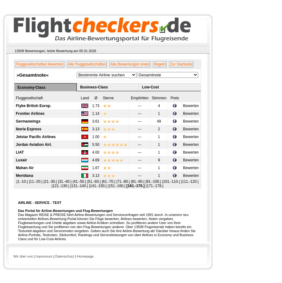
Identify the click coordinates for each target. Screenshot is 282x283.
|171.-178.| (154, 186)
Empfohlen (139, 98)
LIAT (20, 152)
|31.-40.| (65, 181)
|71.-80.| (123, 181)
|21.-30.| (50, 181)
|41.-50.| (80, 181)
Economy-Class (31, 87)
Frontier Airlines (30, 113)
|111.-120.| (189, 181)
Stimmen (159, 98)
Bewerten (191, 106)
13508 (19, 51)
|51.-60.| (94, 181)
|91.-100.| (153, 181)
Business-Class (94, 87)
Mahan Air (25, 168)
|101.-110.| (171, 181)
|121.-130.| (61, 186)
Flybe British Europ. (33, 106)
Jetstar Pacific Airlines (36, 137)
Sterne (108, 98)
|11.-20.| (36, 181)
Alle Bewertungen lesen (129, 64)
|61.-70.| (109, 181)
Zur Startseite (181, 64)
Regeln (160, 64)
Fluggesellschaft (29, 98)
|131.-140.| (79, 186)
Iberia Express (28, 129)
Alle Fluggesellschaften (87, 64)
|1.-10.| (22, 181)
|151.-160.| (117, 186)
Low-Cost (150, 87)
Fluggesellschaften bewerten (39, 64)
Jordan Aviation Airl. (34, 144)
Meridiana (24, 175)
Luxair (21, 160)
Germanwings (28, 121)
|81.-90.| (138, 181)
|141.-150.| (98, 186)
